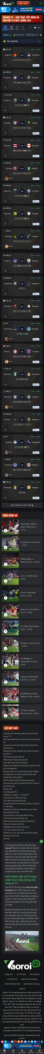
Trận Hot (19, 35)
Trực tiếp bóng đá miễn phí (14, 757)
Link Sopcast (34, 974)
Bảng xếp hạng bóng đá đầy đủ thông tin (19, 821)
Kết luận (7, 839)
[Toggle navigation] (40, 3)
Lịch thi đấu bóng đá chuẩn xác (15, 818)
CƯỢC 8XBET (23, 3)
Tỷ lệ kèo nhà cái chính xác (14, 830)
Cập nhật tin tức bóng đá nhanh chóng (18, 815)
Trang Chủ (9, 974)
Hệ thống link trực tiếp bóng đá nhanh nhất (20, 774)
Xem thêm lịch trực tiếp (22, 505)
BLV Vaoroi (32, 35)
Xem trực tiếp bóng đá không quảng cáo (19, 780)
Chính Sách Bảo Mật (12, 984)
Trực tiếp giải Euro (10, 792)
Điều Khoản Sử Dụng (29, 979)
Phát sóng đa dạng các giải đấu (16, 760)
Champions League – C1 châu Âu (16, 795)
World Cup (8, 789)
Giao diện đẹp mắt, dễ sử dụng (15, 763)
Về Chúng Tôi (12, 979)
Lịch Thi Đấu (21, 974)
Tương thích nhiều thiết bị (13, 777)
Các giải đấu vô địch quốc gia (15, 798)
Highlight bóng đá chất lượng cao (16, 827)
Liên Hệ (22, 989)
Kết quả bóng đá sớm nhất (14, 824)
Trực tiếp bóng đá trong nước (15, 801)
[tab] (5, 27)
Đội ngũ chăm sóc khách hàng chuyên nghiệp (21, 771)
